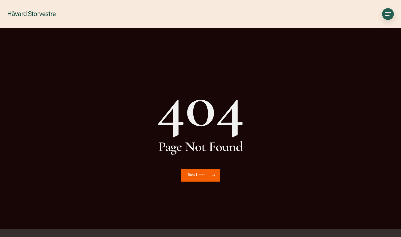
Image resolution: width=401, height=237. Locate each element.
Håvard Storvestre (31, 14)
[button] (388, 14)
